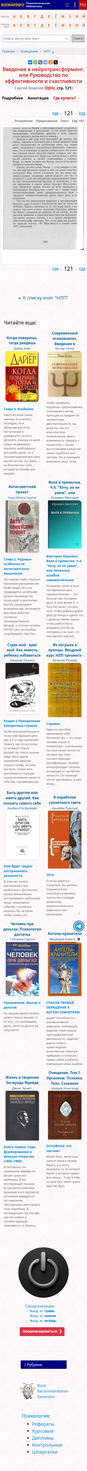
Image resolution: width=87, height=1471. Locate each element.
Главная (8, 51)
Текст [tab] (65, 121)
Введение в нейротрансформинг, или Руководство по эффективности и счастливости (43, 75)
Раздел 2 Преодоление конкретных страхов (22, 723)
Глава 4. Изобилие (18, 409)
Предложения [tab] (46, 121)
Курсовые (43, 1431)
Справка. (53, 723)
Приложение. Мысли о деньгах (22, 1004)
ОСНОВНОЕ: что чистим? (59, 1148)
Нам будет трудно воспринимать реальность (18, 871)
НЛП (46, 51)
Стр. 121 (78, 121)
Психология (35, 1416)
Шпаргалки (45, 1452)
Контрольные (47, 1445)
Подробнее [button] (12, 98)
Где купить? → (67, 98)
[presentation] (78, 121)
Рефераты (43, 1424)
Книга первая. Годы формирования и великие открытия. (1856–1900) (20, 1154)
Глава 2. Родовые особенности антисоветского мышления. (18, 566)
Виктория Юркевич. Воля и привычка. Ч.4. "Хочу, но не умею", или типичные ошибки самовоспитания (64, 568)
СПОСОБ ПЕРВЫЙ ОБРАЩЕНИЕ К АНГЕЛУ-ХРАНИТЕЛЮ (63, 1007)
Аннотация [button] (38, 98)
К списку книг (45, 298)
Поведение (29, 51)
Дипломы (43, 1438)
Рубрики (34, 1364)
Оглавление (23, 121)
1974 (50, 875)
